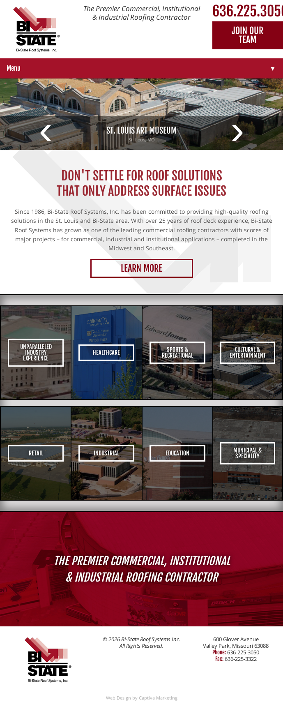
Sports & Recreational (177, 352)
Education (177, 453)
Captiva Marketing (158, 698)
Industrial (106, 453)
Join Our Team (247, 35)
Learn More (141, 268)
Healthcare (106, 352)
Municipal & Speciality (247, 453)
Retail (36, 453)
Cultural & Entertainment (248, 352)
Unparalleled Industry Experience (36, 352)
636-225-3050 (243, 652)
